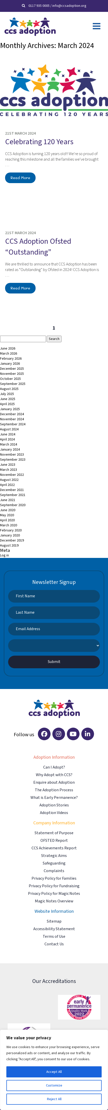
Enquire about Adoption (54, 782)
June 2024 (7, 434)
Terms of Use (54, 936)
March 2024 (8, 444)
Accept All (54, 1072)
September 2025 (12, 384)
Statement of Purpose (54, 833)
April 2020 (7, 520)
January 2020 (10, 535)
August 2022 (9, 480)
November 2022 (12, 475)
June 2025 (7, 399)
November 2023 (12, 454)
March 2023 (8, 469)
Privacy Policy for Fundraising (54, 886)
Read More (20, 177)
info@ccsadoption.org (69, 6)
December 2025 (12, 368)
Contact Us (54, 944)
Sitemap (54, 921)
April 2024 (7, 439)
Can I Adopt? (54, 767)
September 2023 (12, 459)
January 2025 (10, 409)
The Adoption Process (54, 790)
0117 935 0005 (39, 6)
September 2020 (12, 505)
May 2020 (7, 515)
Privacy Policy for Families (54, 878)
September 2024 (12, 424)
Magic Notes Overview (54, 901)
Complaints (54, 871)
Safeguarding (54, 863)
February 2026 (11, 358)
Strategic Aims (54, 855)
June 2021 (7, 500)
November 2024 (12, 419)
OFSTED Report (54, 840)
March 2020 (8, 525)
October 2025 (10, 379)
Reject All (54, 1099)
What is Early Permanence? (54, 797)
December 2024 (12, 414)
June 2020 (7, 510)
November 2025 (12, 374)
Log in (4, 555)
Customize (54, 1085)
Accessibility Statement (54, 929)
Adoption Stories (54, 805)
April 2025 (7, 404)
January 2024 (10, 449)
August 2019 (9, 545)
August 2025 (9, 389)
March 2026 (8, 353)
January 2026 (10, 363)
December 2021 (12, 490)
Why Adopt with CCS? (54, 775)
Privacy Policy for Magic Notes (54, 893)
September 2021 (12, 495)
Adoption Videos (54, 813)
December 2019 (12, 540)
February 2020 (11, 530)
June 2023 (7, 464)
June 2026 (7, 348)
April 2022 (7, 485)
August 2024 (9, 429)
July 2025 (7, 394)
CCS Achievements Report (54, 848)
